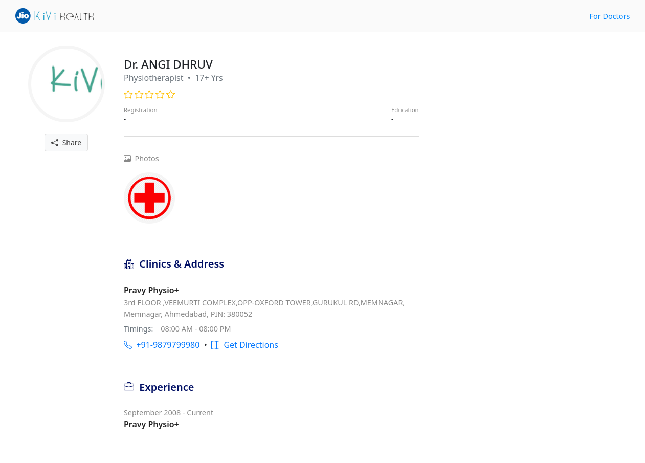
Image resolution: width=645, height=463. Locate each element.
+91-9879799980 (161, 344)
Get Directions (244, 344)
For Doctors (610, 16)
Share (66, 142)
